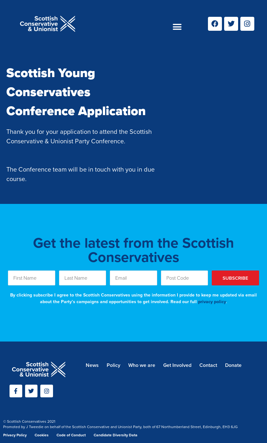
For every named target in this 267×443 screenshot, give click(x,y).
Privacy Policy (15, 435)
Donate (233, 365)
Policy (113, 365)
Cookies (42, 435)
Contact (208, 365)
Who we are (141, 365)
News (92, 365)
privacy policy (212, 301)
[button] (177, 27)
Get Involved (177, 365)
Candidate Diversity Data (115, 435)
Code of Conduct (71, 435)
